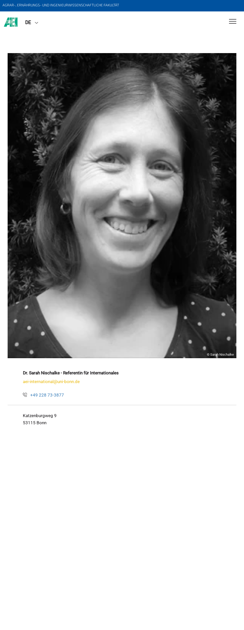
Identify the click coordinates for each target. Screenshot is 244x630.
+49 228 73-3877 (47, 395)
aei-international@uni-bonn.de (51, 381)
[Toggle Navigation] (232, 22)
